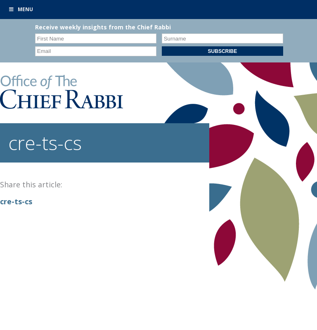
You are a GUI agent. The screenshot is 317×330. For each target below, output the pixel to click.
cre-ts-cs (16, 201)
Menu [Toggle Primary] (20, 9)
